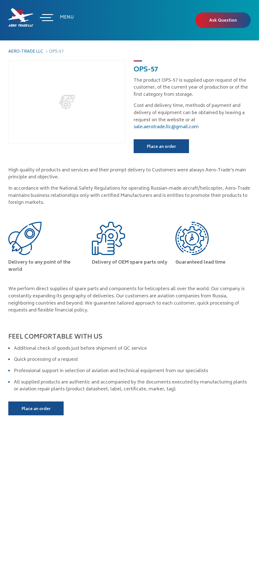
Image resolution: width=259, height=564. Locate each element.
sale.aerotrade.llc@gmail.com (166, 127)
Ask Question (223, 20)
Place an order (161, 146)
